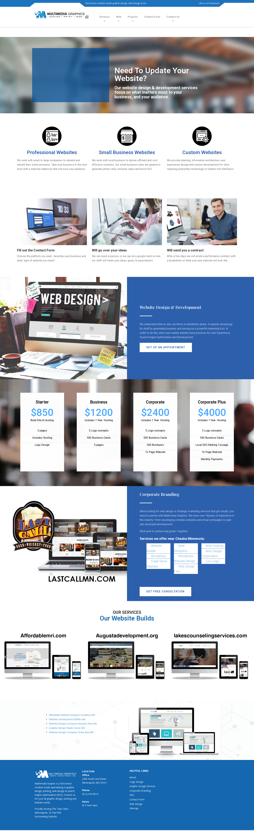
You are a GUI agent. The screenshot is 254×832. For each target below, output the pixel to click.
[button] (166, 347)
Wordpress (158, 556)
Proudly (39, 808)
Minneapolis (41, 812)
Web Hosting (214, 546)
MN (59, 812)
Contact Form (152, 16)
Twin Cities (62, 808)
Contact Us (172, 16)
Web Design (135, 804)
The (54, 808)
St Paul (52, 812)
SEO (131, 795)
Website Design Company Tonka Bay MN (71, 732)
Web (118, 16)
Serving (47, 808)
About (132, 777)
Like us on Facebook (209, 3)
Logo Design (136, 781)
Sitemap (133, 808)
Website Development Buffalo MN (67, 719)
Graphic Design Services (142, 786)
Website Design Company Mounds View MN (73, 723)
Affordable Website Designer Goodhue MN (72, 715)
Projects (133, 16)
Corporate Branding (140, 790)
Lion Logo (212, 561)
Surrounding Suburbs (46, 816)
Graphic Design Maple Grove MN (67, 728)
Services (104, 16)
